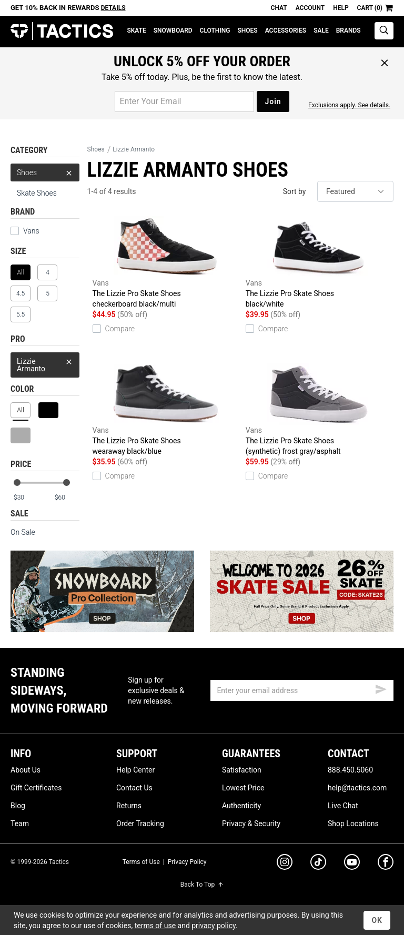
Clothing (215, 30)
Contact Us (134, 788)
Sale (321, 30)
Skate (136, 30)
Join (273, 101)
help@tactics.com (357, 788)
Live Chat (343, 805)
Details (113, 8)
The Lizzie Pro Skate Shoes (166, 262)
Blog (18, 805)
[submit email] (381, 688)
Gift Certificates (36, 788)
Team (20, 823)
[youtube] (352, 864)
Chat (279, 8)
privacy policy (213, 925)
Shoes (247, 30)
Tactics (62, 31)
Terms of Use (141, 862)
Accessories (285, 30)
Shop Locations (353, 823)
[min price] (25, 497)
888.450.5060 (350, 770)
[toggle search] (384, 30)
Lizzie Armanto (45, 362)
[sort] (355, 191)
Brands (348, 30)
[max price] (66, 497)
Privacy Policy (187, 862)
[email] (301, 690)
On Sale (23, 532)
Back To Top (202, 884)
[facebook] (385, 864)
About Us (26, 770)
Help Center (135, 770)
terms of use (155, 925)
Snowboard (173, 30)
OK (376, 920)
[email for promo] (184, 101)
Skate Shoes (37, 193)
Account (310, 8)
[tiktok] (318, 863)
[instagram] (284, 863)
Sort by (294, 191)
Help (340, 8)
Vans (31, 231)
